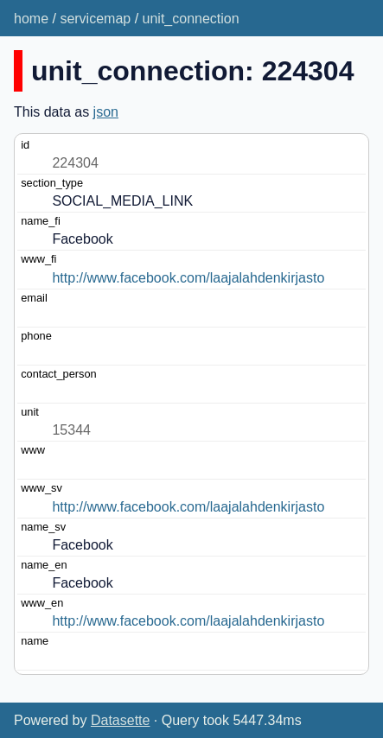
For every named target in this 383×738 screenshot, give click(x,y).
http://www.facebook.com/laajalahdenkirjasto (188, 277)
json (105, 112)
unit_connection (191, 18)
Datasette (120, 720)
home (31, 18)
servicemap (95, 18)
